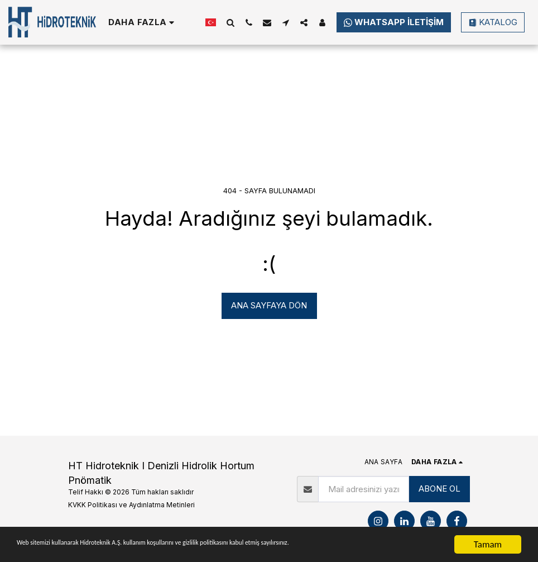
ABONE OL (439, 488)
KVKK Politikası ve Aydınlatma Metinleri (131, 505)
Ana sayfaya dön (269, 305)
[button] (230, 22)
